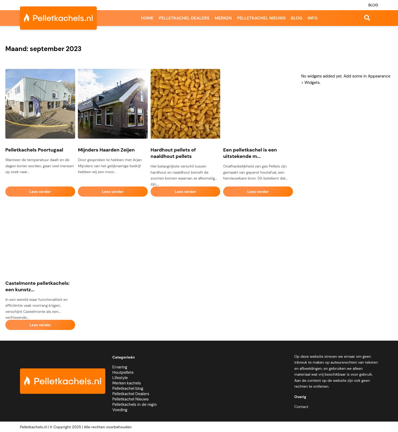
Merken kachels (126, 383)
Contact (301, 406)
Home (147, 18)
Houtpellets (123, 372)
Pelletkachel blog (127, 388)
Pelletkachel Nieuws (130, 399)
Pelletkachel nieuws (261, 18)
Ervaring (119, 367)
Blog (373, 5)
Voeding (119, 409)
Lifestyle (120, 377)
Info (312, 18)
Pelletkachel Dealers (130, 393)
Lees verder (40, 191)
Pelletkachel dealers (184, 18)
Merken (223, 18)
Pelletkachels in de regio (134, 404)
